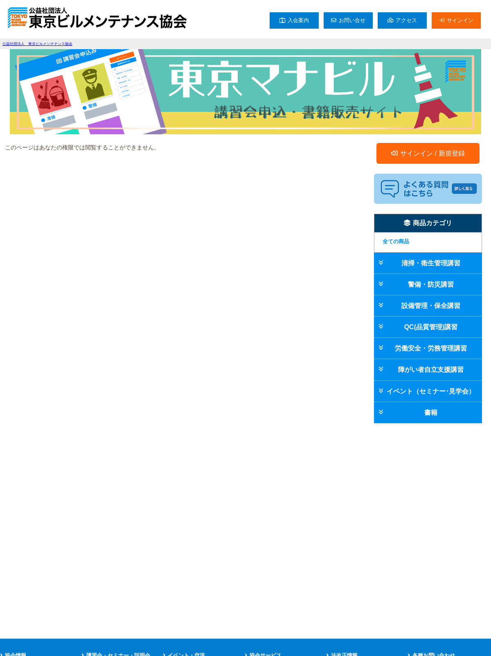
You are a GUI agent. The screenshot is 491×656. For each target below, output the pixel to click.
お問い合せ (352, 20)
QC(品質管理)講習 (431, 326)
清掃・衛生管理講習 (430, 263)
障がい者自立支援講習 (431, 369)
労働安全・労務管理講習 (431, 348)
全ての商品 (396, 241)
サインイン (460, 20)
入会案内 (298, 20)
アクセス (406, 20)
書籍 (430, 412)
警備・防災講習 (431, 284)
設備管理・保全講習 (430, 305)
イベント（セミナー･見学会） (431, 391)
